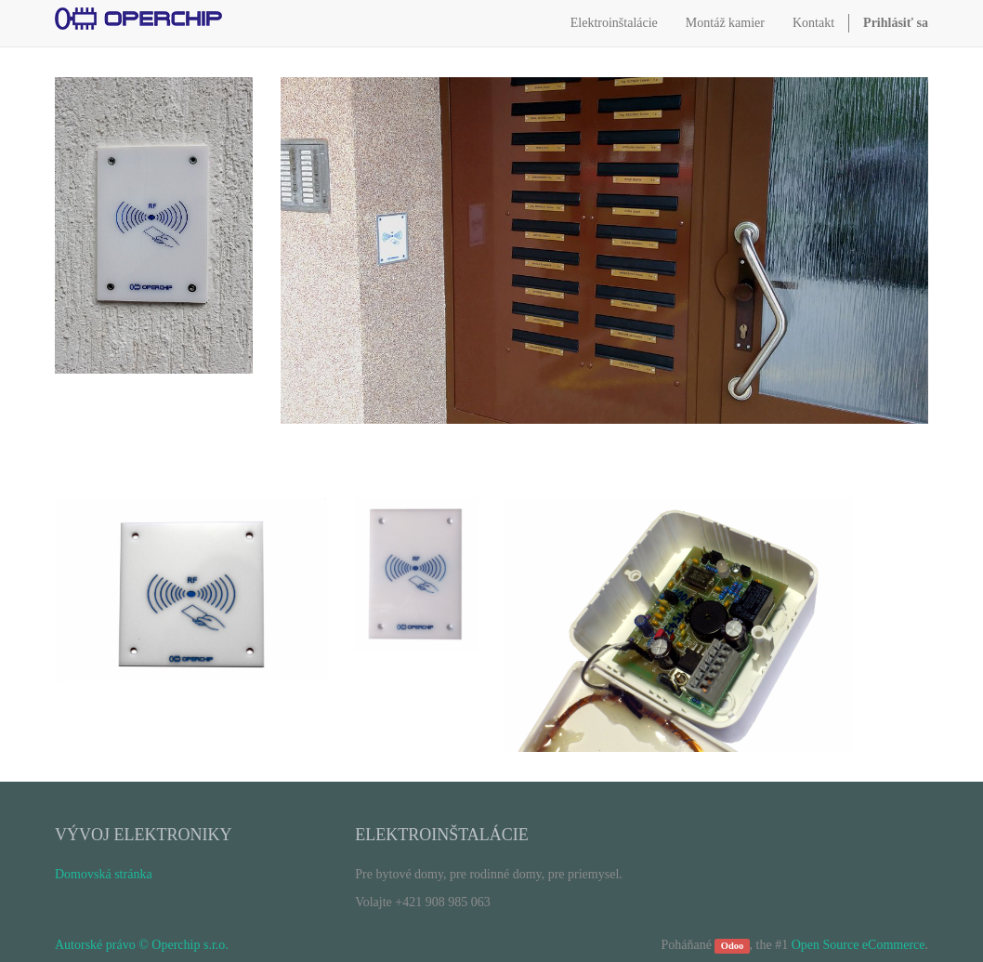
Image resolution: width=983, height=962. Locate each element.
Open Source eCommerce (858, 945)
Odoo (732, 946)
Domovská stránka (103, 874)
